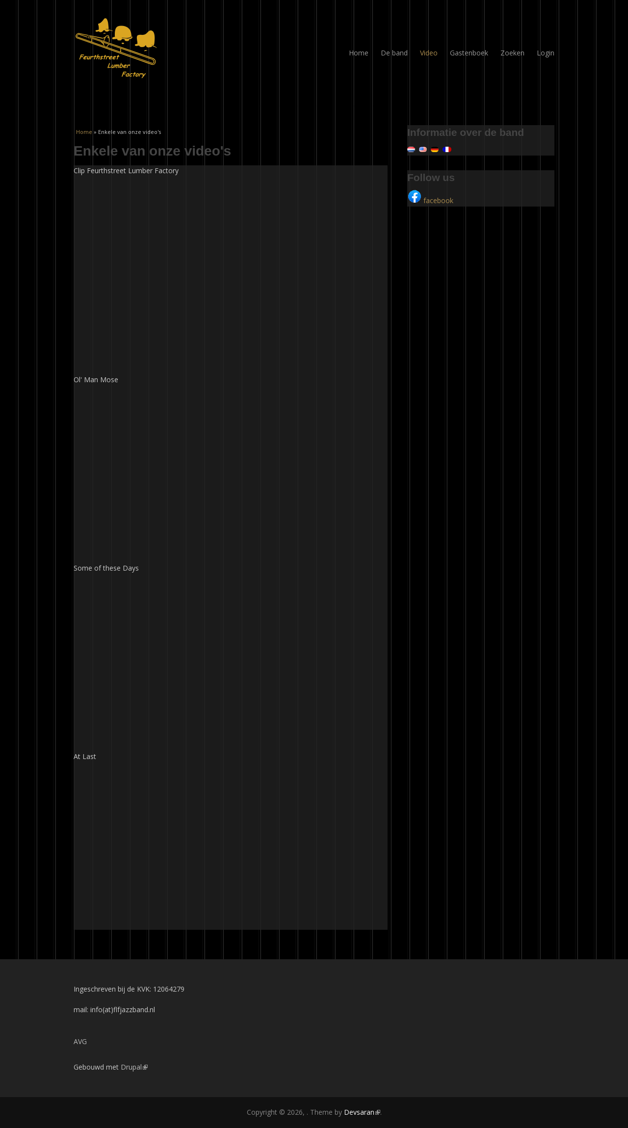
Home (358, 52)
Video (429, 52)
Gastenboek (469, 52)
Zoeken (512, 52)
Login (545, 52)
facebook (430, 200)
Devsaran (362, 1112)
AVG (80, 1041)
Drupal (134, 1067)
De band (394, 52)
